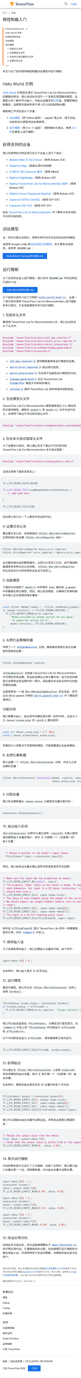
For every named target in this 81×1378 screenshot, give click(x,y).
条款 (5, 1361)
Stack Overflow (11, 1338)
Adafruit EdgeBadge (21, 177)
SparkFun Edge (18, 165)
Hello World (9, 92)
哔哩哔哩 (7, 1313)
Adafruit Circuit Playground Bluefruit (30, 193)
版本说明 (7, 1333)
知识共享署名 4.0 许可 (54, 1268)
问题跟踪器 (8, 1328)
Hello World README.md (20, 289)
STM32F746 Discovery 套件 (25, 171)
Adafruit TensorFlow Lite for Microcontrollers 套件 (38, 183)
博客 (5, 1297)
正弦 (56, 100)
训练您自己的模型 (41, 244)
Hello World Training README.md (25, 255)
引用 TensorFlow (11, 1349)
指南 (13, 13)
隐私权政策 (16, 1361)
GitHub (6, 1303)
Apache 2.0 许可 (30, 1272)
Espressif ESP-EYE (20, 205)
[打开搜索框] (66, 4)
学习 (5, 13)
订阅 (34, 1368)
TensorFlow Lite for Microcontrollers (30, 212)
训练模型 (14, 118)
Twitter (6, 1308)
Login (74, 4)
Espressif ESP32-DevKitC (24, 199)
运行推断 (14, 127)
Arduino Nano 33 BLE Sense (25, 159)
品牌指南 (7, 1344)
